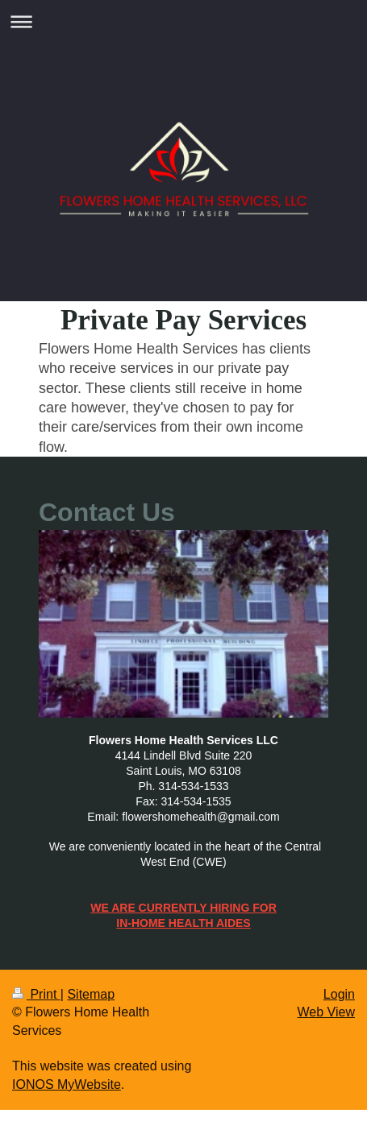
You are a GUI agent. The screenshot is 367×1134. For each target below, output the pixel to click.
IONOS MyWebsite (66, 1084)
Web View (326, 1012)
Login (339, 994)
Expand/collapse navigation (183, 21)
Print (36, 994)
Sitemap (91, 994)
